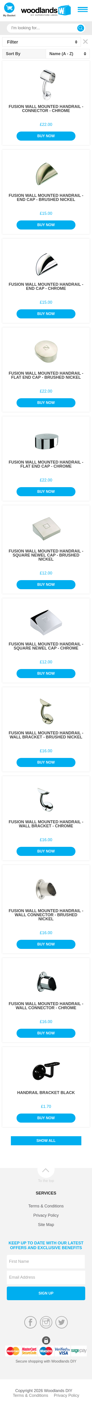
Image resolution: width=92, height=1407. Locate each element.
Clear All (85, 41)
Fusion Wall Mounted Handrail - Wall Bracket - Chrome (46, 824)
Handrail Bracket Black (46, 1092)
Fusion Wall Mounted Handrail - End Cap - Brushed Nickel (46, 197)
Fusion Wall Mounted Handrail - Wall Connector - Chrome (46, 1006)
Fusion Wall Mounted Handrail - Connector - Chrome (46, 108)
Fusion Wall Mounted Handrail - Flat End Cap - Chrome (46, 464)
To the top (46, 1180)
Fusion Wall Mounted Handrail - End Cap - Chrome (46, 286)
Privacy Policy (46, 1215)
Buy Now (46, 136)
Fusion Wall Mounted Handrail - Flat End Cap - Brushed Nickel (46, 375)
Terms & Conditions (46, 1206)
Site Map (46, 1224)
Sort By (13, 53)
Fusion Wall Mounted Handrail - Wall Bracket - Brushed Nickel (46, 735)
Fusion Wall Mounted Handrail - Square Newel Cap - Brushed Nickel (46, 555)
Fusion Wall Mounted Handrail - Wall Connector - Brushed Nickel (46, 915)
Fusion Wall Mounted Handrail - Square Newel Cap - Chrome (46, 646)
